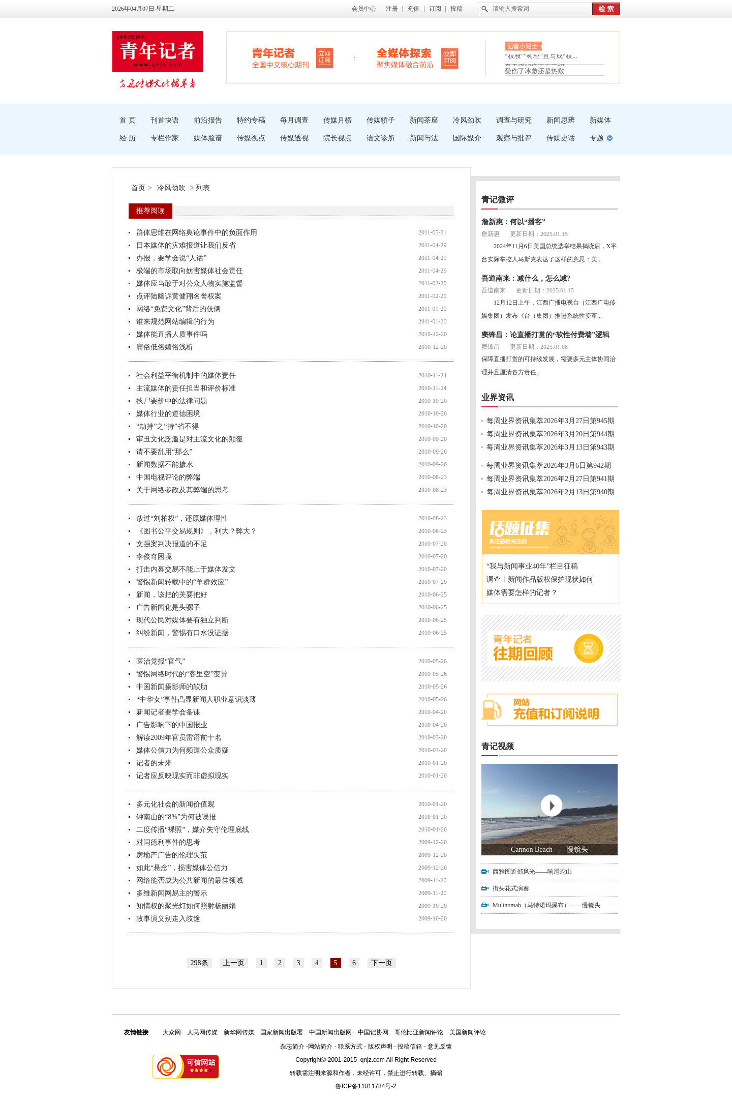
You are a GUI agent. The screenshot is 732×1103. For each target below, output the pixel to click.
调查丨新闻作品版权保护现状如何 (539, 579)
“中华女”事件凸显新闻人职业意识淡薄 (196, 699)
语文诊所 (381, 138)
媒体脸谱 (208, 138)
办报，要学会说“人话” (171, 258)
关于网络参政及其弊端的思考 (182, 490)
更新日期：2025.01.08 (539, 346)
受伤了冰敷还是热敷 (534, 71)
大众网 (172, 1032)
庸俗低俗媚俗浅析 (164, 347)
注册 (392, 8)
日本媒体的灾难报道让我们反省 (186, 245)
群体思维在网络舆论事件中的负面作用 (196, 232)
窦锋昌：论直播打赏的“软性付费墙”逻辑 (545, 335)
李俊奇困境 (154, 556)
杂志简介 (292, 1046)
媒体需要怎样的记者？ (522, 593)
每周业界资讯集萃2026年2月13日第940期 (550, 492)
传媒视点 (251, 138)
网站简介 (320, 1046)
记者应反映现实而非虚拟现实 (182, 776)
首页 (138, 188)
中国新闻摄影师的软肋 (171, 687)
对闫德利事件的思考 (168, 842)
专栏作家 (164, 138)
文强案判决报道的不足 (171, 544)
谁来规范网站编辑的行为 (175, 321)
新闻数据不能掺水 (164, 464)
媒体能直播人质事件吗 (171, 334)
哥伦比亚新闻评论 (418, 1032)
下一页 (381, 963)
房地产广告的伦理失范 (171, 855)
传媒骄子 (381, 120)
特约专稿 (251, 120)
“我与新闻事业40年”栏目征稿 (532, 566)
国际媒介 (467, 138)
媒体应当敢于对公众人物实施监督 (189, 283)
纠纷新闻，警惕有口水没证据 (182, 633)
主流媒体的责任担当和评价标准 (186, 388)
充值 (413, 8)
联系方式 (350, 1046)
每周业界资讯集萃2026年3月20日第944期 (550, 434)
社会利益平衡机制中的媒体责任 (186, 375)
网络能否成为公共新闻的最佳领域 (189, 880)
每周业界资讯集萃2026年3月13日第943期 (550, 447)
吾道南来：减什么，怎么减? (525, 278)
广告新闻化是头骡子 (168, 607)
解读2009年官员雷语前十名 (179, 737)
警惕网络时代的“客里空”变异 (182, 674)
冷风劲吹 (467, 120)
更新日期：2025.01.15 (539, 233)
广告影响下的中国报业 (171, 725)
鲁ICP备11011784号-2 (366, 1086)
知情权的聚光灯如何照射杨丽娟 (186, 906)
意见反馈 (440, 1046)
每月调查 (294, 120)
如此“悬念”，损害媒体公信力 (182, 868)
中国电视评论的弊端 (168, 477)
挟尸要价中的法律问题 (171, 401)
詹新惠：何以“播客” (513, 222)
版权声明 (380, 1046)
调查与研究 (514, 120)
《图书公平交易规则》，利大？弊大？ (196, 531)
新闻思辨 (560, 120)
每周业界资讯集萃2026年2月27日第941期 (550, 479)
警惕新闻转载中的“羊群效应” (182, 582)
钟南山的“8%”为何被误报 (176, 817)
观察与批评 (514, 138)
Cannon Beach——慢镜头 (549, 849)
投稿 (456, 8)
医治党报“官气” (160, 661)
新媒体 (600, 120)
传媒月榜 (337, 120)
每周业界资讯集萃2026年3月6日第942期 (548, 465)
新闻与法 (424, 138)
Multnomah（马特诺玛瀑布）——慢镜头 (546, 905)
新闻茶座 (424, 120)
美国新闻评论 (467, 1032)
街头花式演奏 (511, 888)
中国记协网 (373, 1032)
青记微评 (497, 199)
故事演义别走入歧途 (168, 918)
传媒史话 (560, 138)
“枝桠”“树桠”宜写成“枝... (541, 59)
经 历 (127, 138)
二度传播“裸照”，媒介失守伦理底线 (192, 829)
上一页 (234, 963)
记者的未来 (154, 763)
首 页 (127, 120)
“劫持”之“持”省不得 (167, 426)
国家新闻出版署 (281, 1032)
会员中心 (364, 8)
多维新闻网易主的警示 (171, 893)
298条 (199, 963)
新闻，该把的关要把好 (171, 595)
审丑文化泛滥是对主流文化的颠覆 (189, 439)
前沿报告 (208, 120)
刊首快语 (164, 120)
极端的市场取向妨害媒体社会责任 (189, 271)
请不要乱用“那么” (164, 452)
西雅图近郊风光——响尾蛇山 (532, 871)
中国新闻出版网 (330, 1032)
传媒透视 (294, 138)
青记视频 (497, 746)
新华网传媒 (239, 1032)
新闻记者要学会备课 (168, 712)
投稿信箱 (410, 1046)
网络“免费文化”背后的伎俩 (178, 309)
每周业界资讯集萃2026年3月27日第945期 (550, 421)
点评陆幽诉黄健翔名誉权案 (179, 296)
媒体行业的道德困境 (168, 414)
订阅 (435, 8)
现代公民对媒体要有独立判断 (182, 620)
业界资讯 (497, 397)
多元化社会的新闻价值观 (175, 804)
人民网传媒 (202, 1032)
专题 (597, 138)
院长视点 (337, 138)
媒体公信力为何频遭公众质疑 (182, 750)
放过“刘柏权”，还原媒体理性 (182, 518)
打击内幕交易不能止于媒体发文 (186, 569)
